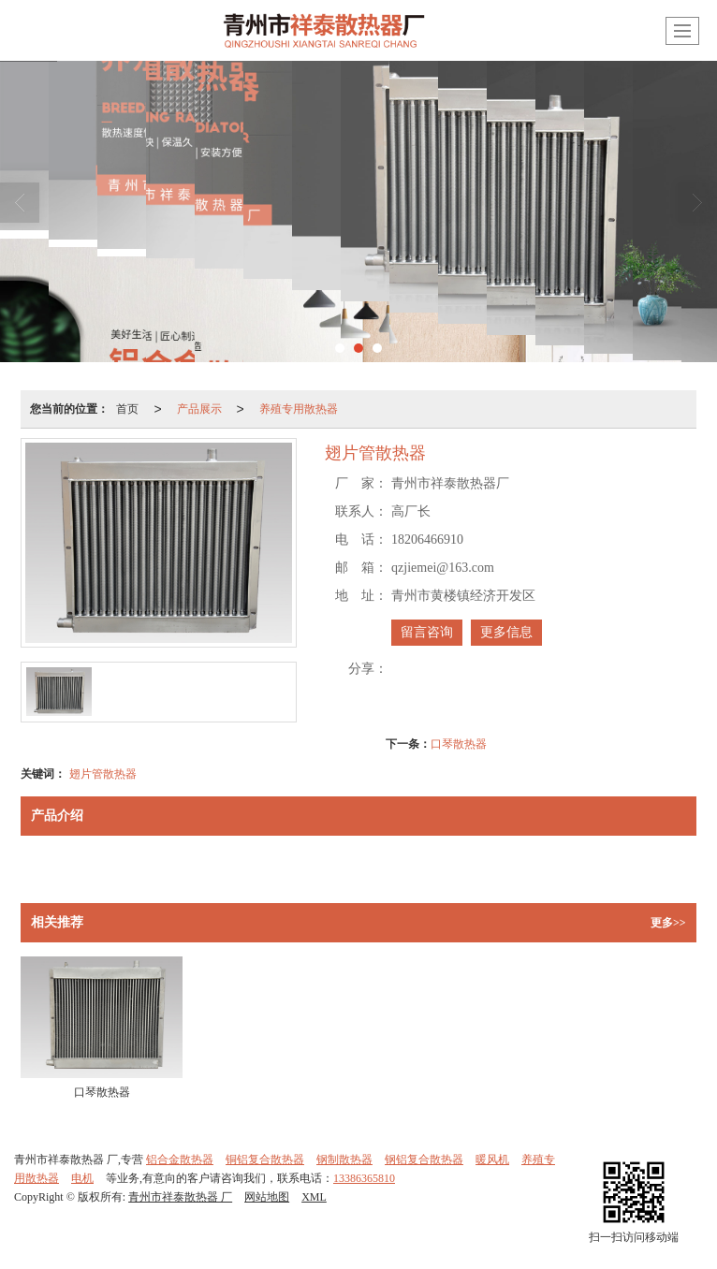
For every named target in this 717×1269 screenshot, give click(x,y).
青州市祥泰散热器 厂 (180, 1196)
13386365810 (364, 1178)
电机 (82, 1178)
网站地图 (266, 1196)
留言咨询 (427, 632)
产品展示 (199, 409)
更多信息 (506, 632)
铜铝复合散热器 (265, 1159)
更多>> (668, 922)
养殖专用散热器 (298, 409)
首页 (127, 409)
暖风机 (492, 1159)
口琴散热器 (459, 744)
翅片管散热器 (103, 773)
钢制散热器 (344, 1159)
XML (314, 1196)
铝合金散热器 (179, 1159)
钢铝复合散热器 (424, 1159)
